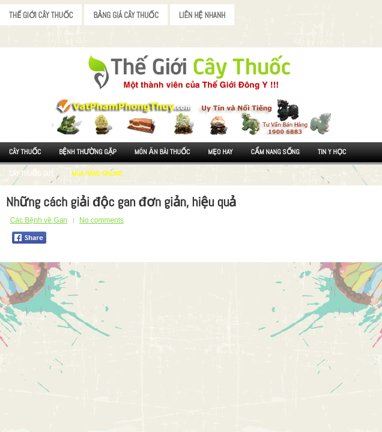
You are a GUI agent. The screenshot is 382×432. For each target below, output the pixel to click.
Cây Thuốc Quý (31, 173)
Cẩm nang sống (274, 152)
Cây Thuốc (25, 152)
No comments (101, 220)
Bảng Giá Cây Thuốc (126, 15)
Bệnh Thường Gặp (88, 152)
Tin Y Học (332, 152)
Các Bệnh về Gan (38, 220)
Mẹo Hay (220, 152)
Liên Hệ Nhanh (202, 15)
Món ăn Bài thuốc (162, 152)
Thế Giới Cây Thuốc (41, 15)
